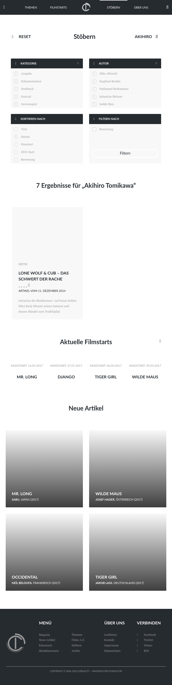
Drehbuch (27, 89)
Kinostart (27, 144)
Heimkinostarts (49, 651)
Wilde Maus (145, 376)
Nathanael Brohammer (113, 89)
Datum (25, 137)
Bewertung (28, 159)
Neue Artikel (86, 408)
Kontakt (109, 640)
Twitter (145, 640)
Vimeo (144, 645)
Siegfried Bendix (109, 81)
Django (66, 376)
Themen (31, 7)
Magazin (44, 635)
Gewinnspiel (29, 104)
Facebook (146, 635)
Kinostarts (45, 645)
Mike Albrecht (108, 73)
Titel (24, 129)
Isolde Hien (106, 104)
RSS (143, 651)
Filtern (125, 153)
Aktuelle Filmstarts (86, 341)
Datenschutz (112, 651)
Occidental (25, 576)
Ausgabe (26, 73)
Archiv (75, 651)
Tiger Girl (106, 376)
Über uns (141, 7)
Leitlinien (110, 635)
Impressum (111, 645)
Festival (26, 96)
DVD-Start (27, 152)
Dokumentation (31, 81)
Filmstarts (58, 7)
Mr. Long (27, 376)
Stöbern (113, 7)
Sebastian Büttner (110, 96)
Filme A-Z (77, 640)
